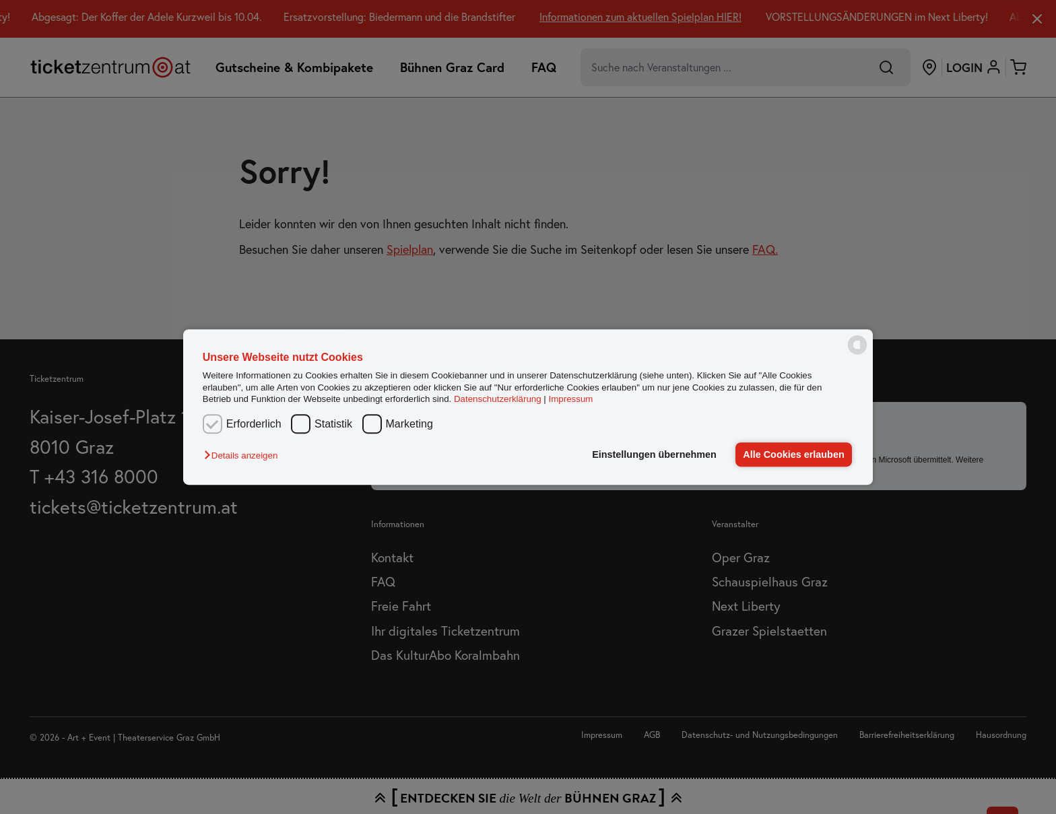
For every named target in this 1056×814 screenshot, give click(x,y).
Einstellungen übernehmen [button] (654, 454)
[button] (244, 455)
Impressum (571, 399)
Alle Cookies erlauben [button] (793, 454)
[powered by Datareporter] (857, 353)
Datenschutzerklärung (497, 399)
